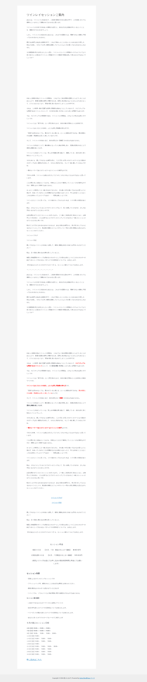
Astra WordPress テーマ (87, 678)
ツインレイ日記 (57, 502)
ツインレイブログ (56, 498)
